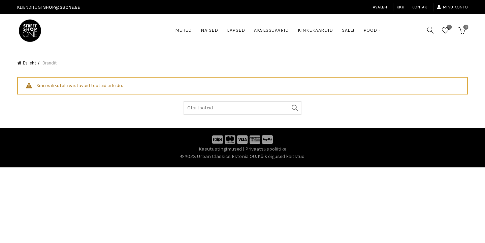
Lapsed (236, 30)
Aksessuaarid (271, 30)
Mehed (183, 30)
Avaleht (381, 7)
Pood (370, 30)
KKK (400, 7)
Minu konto (452, 7)
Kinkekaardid (315, 30)
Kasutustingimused (220, 149)
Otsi (294, 108)
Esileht (29, 62)
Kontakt (420, 7)
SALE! (350, 27)
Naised (209, 30)
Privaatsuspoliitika (266, 149)
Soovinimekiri (449, 27)
